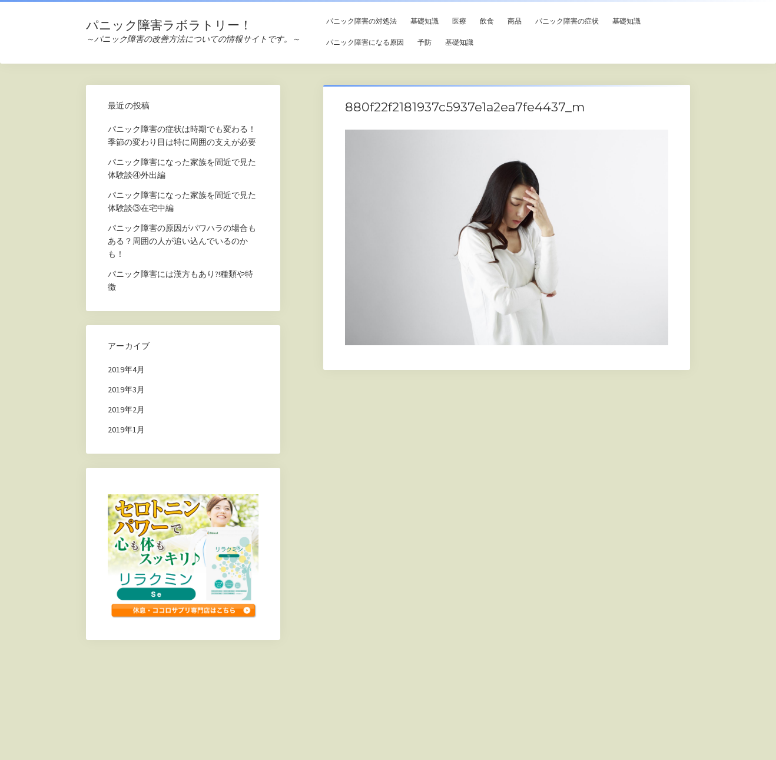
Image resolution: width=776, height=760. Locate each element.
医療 (459, 20)
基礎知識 (424, 20)
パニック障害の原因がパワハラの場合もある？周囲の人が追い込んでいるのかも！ (182, 241)
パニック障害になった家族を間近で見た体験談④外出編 (182, 168)
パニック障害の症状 (567, 20)
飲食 (487, 20)
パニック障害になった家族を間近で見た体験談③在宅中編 (182, 201)
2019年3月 (126, 389)
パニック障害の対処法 (361, 20)
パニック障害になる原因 (365, 42)
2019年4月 (126, 369)
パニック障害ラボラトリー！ (169, 25)
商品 (515, 20)
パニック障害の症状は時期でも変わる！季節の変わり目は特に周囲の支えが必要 (182, 135)
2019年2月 (126, 409)
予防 (424, 42)
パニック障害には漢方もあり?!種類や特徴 (180, 280)
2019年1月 (126, 429)
